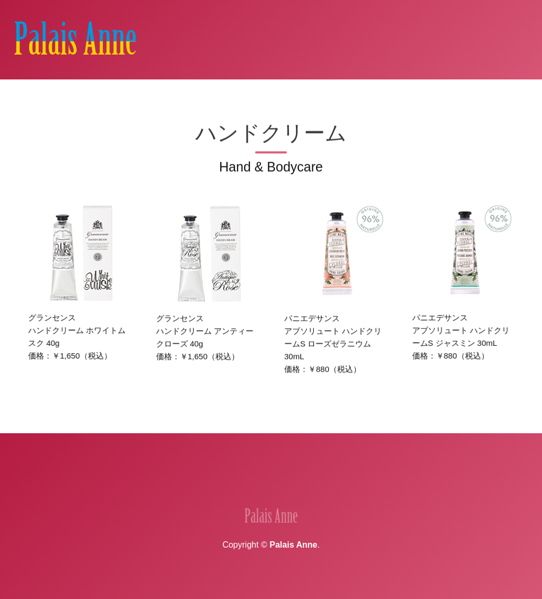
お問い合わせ (278, 490)
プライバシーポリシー (362, 490)
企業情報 (154, 490)
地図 (228, 490)
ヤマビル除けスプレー (482, 92)
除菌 (398, 92)
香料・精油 (209, 92)
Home (92, 92)
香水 (170, 92)
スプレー (321, 92)
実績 (195, 490)
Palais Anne (293, 544)
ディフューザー (267, 92)
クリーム (364, 92)
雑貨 (424, 92)
